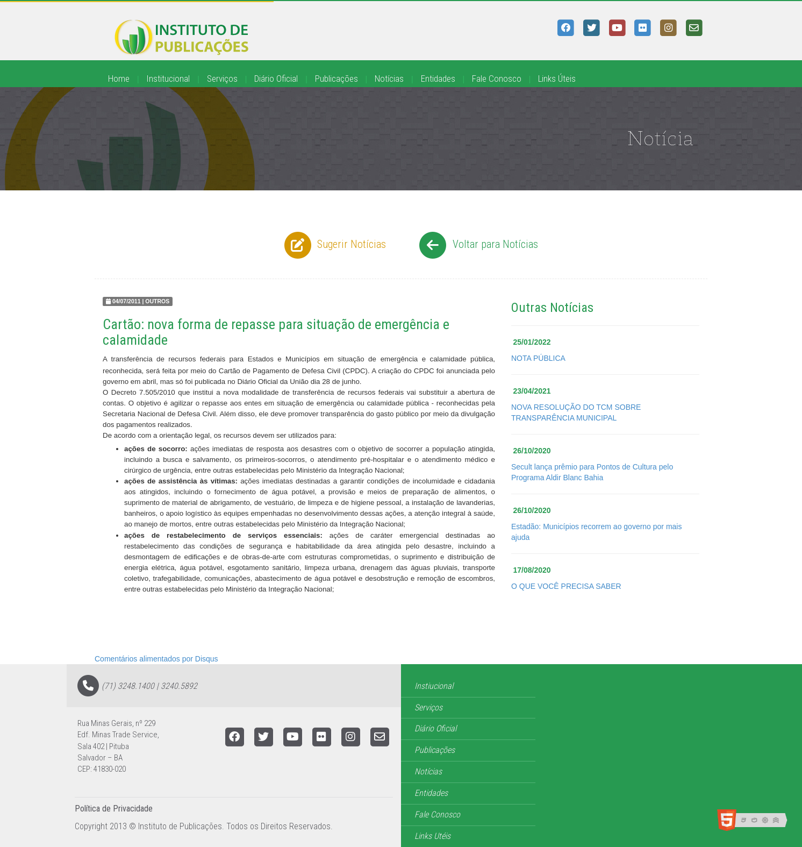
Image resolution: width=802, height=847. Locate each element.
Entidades (438, 78)
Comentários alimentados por (156, 658)
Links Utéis (432, 836)
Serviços (222, 78)
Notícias (389, 78)
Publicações (336, 78)
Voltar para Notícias (477, 245)
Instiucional (433, 686)
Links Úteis (557, 78)
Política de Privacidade (114, 808)
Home (119, 78)
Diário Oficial (276, 78)
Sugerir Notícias (333, 245)
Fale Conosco (496, 78)
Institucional (168, 78)
